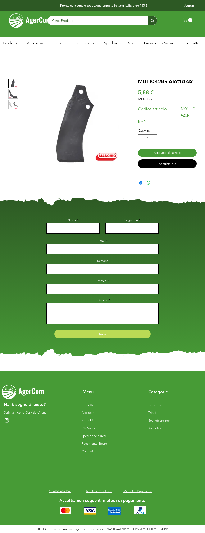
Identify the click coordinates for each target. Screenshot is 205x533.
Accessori (88, 413)
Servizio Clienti (36, 412)
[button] (188, 20)
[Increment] (154, 138)
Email (101, 240)
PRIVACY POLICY (144, 529)
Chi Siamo (89, 428)
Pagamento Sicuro (94, 443)
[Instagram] (7, 420)
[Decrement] (141, 138)
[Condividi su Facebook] (140, 182)
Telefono (103, 260)
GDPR (164, 529)
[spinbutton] (147, 138)
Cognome (131, 220)
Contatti (87, 451)
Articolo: (101, 280)
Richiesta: (101, 300)
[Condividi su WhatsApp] (148, 182)
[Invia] (102, 334)
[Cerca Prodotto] (95, 20)
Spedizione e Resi (94, 436)
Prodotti (87, 405)
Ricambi (87, 420)
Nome (72, 220)
